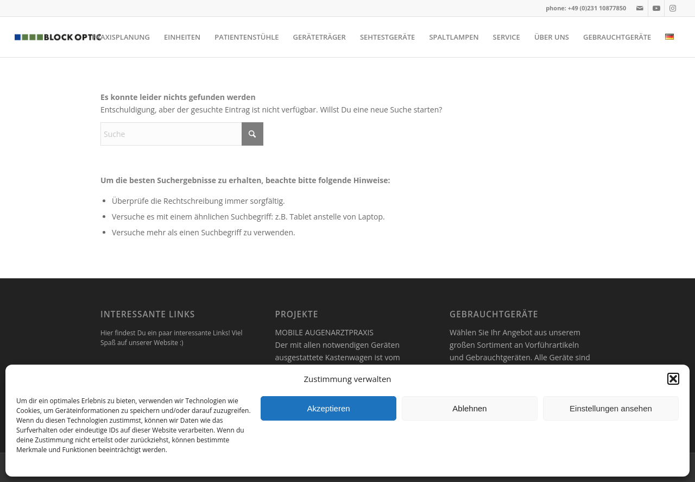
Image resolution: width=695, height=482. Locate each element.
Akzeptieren (328, 408)
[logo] (58, 37)
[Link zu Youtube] (656, 8)
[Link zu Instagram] (673, 8)
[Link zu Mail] (640, 8)
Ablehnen (469, 408)
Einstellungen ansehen (611, 408)
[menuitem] (121, 37)
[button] (673, 378)
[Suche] (181, 134)
